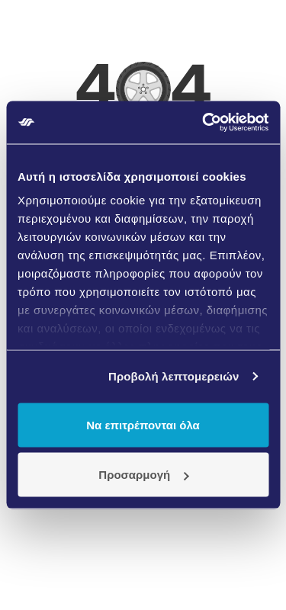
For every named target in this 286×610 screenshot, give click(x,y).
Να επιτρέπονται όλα (143, 424)
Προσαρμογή (143, 474)
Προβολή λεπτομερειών (173, 376)
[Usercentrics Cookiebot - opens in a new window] (203, 123)
